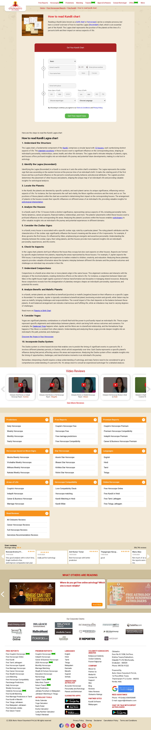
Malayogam (92, 705)
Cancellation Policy (111, 721)
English (107, 457)
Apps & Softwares (104, 3)
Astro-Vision (17, 721)
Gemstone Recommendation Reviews (22, 535)
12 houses (99, 148)
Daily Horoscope (14, 426)
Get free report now (77, 116)
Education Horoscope (43, 674)
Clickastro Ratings (95, 694)
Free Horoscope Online (113, 488)
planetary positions (46, 151)
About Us (92, 669)
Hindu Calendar (41, 700)
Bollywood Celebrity (96, 656)
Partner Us (92, 672)
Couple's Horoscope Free (65, 426)
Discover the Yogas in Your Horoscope (37, 337)
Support (91, 680)
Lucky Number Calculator (45, 712)
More (143, 3)
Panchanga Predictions (15, 683)
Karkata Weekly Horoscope (18, 472)
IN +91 (81, 67)
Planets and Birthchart (73, 692)
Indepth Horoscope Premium (116, 436)
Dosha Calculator (41, 709)
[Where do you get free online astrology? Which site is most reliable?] (32, 607)
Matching (79, 3)
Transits (90, 3)
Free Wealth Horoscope (15, 674)
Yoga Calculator (41, 703)
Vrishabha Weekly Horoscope (19, 462)
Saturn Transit (43, 685)
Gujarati (68, 674)
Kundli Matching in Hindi (65, 499)
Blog (90, 686)
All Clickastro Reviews (16, 520)
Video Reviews (94, 692)
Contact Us (92, 677)
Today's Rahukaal (42, 715)
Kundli (65, 148)
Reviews (91, 689)
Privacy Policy (97, 108)
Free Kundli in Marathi (14, 700)
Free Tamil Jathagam (112, 499)
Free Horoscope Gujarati (15, 665)
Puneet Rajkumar (95, 662)
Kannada (68, 668)
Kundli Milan (60, 504)
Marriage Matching (42, 668)
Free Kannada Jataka (14, 708)
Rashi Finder (40, 706)
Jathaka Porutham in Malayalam (47, 691)
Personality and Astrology (75, 689)
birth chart (80, 22)
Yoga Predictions (41, 688)
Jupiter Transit (43, 680)
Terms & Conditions (83, 108)
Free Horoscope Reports (56, 8)
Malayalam (69, 665)
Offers (133, 3)
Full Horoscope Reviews (17, 530)
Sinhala (67, 677)
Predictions (70, 3)
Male (81, 73)
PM (102, 94)
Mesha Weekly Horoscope (18, 457)
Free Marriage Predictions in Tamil (19, 697)
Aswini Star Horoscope (64, 457)
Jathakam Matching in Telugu (46, 694)
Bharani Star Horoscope (65, 462)
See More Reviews (75, 403)
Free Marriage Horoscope (15, 668)
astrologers (118, 218)
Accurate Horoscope (73, 686)
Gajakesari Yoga (39, 326)
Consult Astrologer (120, 3)
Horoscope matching (64, 494)
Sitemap (89, 721)
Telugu (106, 472)
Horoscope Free (62, 431)
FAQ (90, 683)
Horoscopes (56, 3)
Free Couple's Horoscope (18, 654)
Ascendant (93, 25)
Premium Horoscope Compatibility (118, 431)
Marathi (68, 671)
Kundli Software (94, 702)
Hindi (106, 462)
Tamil (106, 467)
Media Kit (92, 675)
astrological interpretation (32, 202)
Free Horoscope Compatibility (67, 441)
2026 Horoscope (44, 663)
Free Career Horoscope (15, 671)
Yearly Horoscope (14, 441)
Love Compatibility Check (65, 488)
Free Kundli (71, 8)
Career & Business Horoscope (19, 499)
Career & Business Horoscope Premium (120, 441)
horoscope (91, 22)
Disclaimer (98, 721)
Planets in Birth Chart (42, 311)
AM (96, 94)
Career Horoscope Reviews (18, 525)
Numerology (40, 677)
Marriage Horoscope (15, 504)
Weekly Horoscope (15, 431)
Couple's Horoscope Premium (116, 426)
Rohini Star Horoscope (64, 472)
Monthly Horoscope (15, 436)
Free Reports (43, 3)
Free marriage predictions (66, 436)
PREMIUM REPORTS (43, 651)
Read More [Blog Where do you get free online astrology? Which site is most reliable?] (97, 605)
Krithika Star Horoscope (65, 467)
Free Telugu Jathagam (113, 504)
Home (42, 8)
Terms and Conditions (128, 721)
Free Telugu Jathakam (14, 702)
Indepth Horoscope (15, 494)
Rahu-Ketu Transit (42, 683)
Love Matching (11, 677)
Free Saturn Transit (13, 711)
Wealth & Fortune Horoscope (46, 671)
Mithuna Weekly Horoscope (18, 467)
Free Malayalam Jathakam (16, 705)
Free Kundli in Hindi (112, 494)
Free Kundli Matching (14, 694)
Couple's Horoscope (15, 488)
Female (93, 73)
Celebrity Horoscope (16, 691)
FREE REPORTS (12, 651)
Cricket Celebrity (94, 659)
